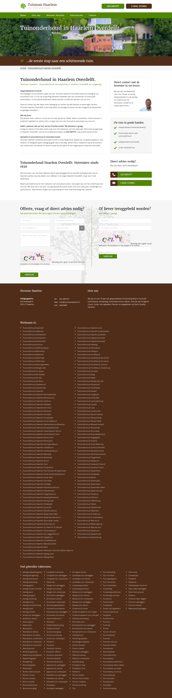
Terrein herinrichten (80, 678)
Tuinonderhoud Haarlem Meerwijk (37, 454)
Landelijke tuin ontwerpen (83, 582)
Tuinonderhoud (109, 655)
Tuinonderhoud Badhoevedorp (36, 348)
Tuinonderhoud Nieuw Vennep (90, 414)
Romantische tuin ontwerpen (84, 632)
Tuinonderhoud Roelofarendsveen (91, 454)
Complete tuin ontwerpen (57, 579)
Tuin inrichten (108, 575)
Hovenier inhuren (54, 648)
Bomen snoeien (29, 678)
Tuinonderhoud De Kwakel (34, 374)
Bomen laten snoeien (31, 671)
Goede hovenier (53, 628)
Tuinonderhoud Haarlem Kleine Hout (38, 437)
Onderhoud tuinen (80, 608)
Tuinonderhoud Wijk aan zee (89, 527)
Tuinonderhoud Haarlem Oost (35, 464)
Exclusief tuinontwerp (56, 608)
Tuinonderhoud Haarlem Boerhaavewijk (39, 394)
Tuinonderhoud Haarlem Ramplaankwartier (41, 497)
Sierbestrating (78, 661)
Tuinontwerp (108, 658)
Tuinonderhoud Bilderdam (34, 361)
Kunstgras (51, 685)
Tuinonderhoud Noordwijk (88, 431)
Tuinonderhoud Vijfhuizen (88, 510)
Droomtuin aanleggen (56, 595)
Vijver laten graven (136, 592)
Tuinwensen (133, 575)
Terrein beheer (78, 675)
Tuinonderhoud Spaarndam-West (91, 487)
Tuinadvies (107, 598)
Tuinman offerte (109, 645)
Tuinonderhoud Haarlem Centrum (37, 401)
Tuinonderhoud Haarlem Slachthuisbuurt (40, 510)
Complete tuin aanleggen (57, 575)
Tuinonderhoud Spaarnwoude (89, 490)
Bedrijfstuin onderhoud (32, 638)
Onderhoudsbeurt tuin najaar (84, 612)
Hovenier (50, 645)
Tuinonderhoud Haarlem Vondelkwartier (39, 540)
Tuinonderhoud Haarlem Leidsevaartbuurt (40, 451)
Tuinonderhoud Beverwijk (33, 358)
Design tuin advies (54, 588)
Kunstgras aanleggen (55, 688)
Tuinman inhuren (110, 642)
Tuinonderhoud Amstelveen (34, 338)
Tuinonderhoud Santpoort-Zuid (90, 467)
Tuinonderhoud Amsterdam (34, 341)
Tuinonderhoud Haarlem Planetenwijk (38, 490)
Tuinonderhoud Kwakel (87, 391)
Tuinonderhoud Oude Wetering (90, 444)
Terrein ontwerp (79, 681)
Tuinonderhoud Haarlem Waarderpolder (39, 544)
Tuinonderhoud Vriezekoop (88, 514)
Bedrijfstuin (27, 628)
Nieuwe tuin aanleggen (81, 602)
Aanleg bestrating (30, 582)
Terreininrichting (79, 685)
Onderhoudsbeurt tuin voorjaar (85, 615)
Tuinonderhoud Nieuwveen (88, 427)
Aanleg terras (28, 602)
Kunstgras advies (79, 572)
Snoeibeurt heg (78, 665)
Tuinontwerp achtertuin (113, 661)
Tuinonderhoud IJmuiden (87, 371)
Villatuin (131, 595)
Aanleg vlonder (29, 612)
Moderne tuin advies (80, 595)
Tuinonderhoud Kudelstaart (88, 388)
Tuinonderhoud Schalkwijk (88, 474)
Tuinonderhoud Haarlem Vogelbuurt (38, 537)
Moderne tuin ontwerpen (82, 598)
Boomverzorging (30, 688)
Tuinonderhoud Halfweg (87, 344)
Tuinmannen (108, 648)
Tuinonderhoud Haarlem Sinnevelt (37, 507)
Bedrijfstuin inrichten (31, 635)
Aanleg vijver (28, 608)
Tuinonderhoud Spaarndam (88, 484)
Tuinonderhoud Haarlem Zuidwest (91, 334)
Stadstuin (76, 671)
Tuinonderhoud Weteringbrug (89, 524)
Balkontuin (27, 625)
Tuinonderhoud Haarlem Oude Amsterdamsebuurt (44, 474)
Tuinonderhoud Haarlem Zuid (89, 328)
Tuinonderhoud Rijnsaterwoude (90, 451)
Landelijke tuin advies (81, 579)
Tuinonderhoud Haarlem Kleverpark (38, 441)
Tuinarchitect (108, 602)
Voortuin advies (134, 605)
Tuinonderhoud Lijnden (87, 404)
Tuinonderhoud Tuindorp (87, 494)
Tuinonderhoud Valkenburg (88, 500)
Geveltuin (51, 622)
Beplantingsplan (29, 658)
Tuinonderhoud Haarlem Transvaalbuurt (39, 530)
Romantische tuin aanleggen (83, 625)
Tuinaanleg (107, 588)
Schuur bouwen (78, 645)
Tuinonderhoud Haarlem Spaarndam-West (40, 514)
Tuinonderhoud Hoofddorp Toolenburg (93, 368)
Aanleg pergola (29, 595)
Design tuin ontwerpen (56, 592)
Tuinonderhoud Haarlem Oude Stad (37, 477)
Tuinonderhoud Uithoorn (87, 497)
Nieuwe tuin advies (80, 605)
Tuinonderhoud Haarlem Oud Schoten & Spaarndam (44, 471)
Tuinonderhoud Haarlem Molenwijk (37, 457)
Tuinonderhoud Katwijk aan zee (90, 381)
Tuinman (106, 638)
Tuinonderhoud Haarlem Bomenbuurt (38, 398)
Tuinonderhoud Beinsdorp (34, 351)
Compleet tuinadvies (55, 572)
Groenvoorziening (54, 635)
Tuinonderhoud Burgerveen (34, 368)
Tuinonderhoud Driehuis (33, 381)
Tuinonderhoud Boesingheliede (36, 364)
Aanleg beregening (30, 575)
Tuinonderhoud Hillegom (87, 351)
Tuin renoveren (109, 582)
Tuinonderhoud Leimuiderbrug (90, 401)
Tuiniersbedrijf (109, 635)
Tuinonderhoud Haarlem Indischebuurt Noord (42, 431)
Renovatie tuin (78, 622)
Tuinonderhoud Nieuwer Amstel (90, 424)
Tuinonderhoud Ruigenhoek (89, 457)
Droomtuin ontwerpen (56, 602)
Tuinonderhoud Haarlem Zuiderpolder (93, 331)
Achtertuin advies (30, 618)
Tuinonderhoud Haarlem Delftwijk (37, 404)
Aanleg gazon (28, 585)
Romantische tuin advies (82, 628)
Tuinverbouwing (109, 688)
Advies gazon (28, 622)
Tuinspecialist (108, 681)
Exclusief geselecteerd (55, 605)
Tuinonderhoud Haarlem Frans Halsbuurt (40, 421)
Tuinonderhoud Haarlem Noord (36, 461)
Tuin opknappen (109, 579)
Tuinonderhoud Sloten (86, 477)
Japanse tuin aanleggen (56, 665)
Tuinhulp (106, 625)
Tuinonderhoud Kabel (86, 378)
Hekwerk (50, 642)
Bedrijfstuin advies (30, 632)
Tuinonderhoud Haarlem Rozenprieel (38, 500)
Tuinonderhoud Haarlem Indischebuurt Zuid (41, 434)
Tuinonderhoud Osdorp (87, 441)
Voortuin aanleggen (136, 602)
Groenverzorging (54, 632)
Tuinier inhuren (109, 632)
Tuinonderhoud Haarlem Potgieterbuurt (39, 494)
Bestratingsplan (29, 665)
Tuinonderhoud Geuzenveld (34, 388)
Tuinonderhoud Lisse (86, 407)
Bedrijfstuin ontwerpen (32, 642)
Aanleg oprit (28, 592)
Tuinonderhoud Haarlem (33, 391)
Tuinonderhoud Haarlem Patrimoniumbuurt (41, 487)
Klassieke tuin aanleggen (57, 675)
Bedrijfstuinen (28, 648)
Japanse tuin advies (54, 668)
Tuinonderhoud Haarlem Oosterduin (38, 467)
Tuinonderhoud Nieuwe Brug (89, 417)
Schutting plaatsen (79, 638)
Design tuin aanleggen (56, 585)
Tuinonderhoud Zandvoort (88, 530)
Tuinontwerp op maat (112, 668)
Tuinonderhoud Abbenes (33, 331)
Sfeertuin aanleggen (80, 652)
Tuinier (106, 628)
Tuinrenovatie (108, 678)
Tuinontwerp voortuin (112, 671)
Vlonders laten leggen (137, 598)
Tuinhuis (106, 622)
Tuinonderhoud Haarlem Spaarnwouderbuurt (42, 517)
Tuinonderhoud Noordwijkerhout (91, 434)
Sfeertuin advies (79, 655)
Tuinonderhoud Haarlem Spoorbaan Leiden (41, 520)
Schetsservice (77, 635)
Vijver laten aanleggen (137, 588)
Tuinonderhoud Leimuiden (88, 398)
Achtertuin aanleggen (31, 615)
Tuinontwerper (109, 675)
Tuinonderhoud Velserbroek (89, 507)
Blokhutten (27, 668)
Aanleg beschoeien (30, 579)
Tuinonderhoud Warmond (88, 520)
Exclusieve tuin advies (55, 615)
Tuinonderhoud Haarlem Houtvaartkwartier (41, 427)
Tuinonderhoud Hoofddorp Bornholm (93, 358)
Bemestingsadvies (30, 652)
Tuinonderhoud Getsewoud (34, 384)
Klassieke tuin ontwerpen (57, 681)
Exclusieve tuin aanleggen (57, 612)
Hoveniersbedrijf (54, 658)
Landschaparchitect (80, 585)
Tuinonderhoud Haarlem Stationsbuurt (39, 524)
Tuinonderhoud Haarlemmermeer (91, 341)
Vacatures (132, 582)
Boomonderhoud (30, 685)
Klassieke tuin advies (55, 678)
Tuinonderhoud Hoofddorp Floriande (92, 361)
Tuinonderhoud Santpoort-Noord (91, 464)
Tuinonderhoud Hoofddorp (88, 354)
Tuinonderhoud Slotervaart (88, 480)
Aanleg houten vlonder (32, 588)
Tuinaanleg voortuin (111, 595)
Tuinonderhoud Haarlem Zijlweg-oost (38, 553)
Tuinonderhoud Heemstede (88, 348)
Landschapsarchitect (80, 588)
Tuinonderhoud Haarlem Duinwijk (37, 414)
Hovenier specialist (54, 655)
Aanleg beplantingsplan (32, 572)
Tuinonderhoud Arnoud (33, 344)
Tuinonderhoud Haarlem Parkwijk (37, 484)
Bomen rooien (29, 675)
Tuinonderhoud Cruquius (33, 371)
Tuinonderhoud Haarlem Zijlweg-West (38, 557)
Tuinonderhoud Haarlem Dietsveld (37, 411)
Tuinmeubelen (109, 652)
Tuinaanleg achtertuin (112, 592)
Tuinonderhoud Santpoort (88, 461)
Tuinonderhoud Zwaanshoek (89, 534)
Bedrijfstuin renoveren (32, 645)
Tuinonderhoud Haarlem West (35, 547)
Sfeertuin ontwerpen (80, 658)
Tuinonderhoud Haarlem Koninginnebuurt (40, 444)
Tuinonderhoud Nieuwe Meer (89, 421)
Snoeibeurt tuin (78, 668)
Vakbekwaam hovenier (137, 585)
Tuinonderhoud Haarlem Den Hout (37, 407)
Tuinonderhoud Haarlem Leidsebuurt (38, 447)
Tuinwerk (132, 579)
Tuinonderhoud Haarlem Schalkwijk (37, 504)
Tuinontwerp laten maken (113, 665)
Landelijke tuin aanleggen (82, 575)
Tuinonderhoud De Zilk (32, 378)
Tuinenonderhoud (110, 612)
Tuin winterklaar (109, 585)
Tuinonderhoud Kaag (86, 374)
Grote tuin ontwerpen (56, 638)
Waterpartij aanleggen (137, 608)
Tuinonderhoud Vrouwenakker (90, 517)
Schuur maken (78, 648)
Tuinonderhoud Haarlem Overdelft (37, 480)
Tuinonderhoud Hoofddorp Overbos (92, 364)
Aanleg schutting (29, 598)
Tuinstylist (107, 685)
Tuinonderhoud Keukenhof (88, 384)
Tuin (74, 688)
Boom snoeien (29, 681)
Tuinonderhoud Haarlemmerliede (91, 338)
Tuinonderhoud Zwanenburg (89, 537)
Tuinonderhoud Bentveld (33, 354)
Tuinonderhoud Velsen (86, 504)
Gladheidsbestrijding (55, 625)
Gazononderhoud (54, 618)
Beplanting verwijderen (32, 655)
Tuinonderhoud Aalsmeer (33, 328)
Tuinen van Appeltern (112, 608)
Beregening (27, 661)
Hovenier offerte (53, 652)
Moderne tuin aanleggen (82, 592)
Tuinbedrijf (107, 605)
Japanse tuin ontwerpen (56, 671)
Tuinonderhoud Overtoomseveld (90, 447)
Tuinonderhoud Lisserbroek (88, 411)
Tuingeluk (107, 615)
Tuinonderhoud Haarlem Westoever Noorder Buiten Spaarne (48, 550)
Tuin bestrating (109, 572)
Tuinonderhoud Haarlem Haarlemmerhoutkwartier (44, 424)
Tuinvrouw (132, 572)
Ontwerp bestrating (80, 618)
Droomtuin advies (54, 598)
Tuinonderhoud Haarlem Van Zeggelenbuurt (41, 534)
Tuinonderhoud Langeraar (88, 394)
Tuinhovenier (108, 618)
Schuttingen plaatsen (80, 642)
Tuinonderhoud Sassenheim (88, 471)
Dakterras (51, 582)
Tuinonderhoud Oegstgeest (88, 437)
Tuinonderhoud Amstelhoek (34, 334)
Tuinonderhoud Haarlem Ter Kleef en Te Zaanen (42, 527)
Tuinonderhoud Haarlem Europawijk (38, 417)
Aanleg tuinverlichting (32, 605)
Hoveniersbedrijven (55, 661)
